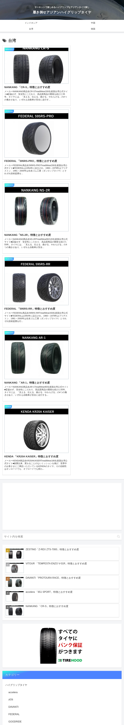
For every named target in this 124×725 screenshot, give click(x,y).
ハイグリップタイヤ (16, 454)
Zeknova (13, 556)
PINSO (12, 527)
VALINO (12, 542)
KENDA (12, 505)
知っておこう (12, 573)
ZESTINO (13, 564)
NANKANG (14, 512)
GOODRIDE (15, 490)
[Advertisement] (62, 275)
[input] (62, 305)
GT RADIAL (14, 498)
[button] (118, 305)
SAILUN (12, 534)
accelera (12, 461)
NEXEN (12, 520)
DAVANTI (13, 475)
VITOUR (12, 549)
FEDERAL (14, 483)
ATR (10, 468)
